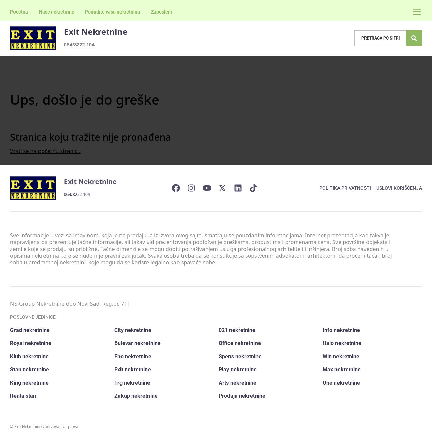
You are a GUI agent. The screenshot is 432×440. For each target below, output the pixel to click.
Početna (19, 12)
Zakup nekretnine (136, 396)
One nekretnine (341, 383)
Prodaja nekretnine (242, 396)
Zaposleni (161, 12)
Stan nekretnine (29, 369)
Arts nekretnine (237, 383)
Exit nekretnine (132, 369)
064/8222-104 (79, 44)
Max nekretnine (342, 369)
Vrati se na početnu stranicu (45, 151)
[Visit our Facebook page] (179, 188)
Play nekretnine (238, 369)
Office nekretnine (240, 343)
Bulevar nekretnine (137, 343)
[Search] (414, 38)
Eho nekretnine (132, 356)
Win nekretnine (341, 356)
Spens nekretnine (240, 356)
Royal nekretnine (30, 343)
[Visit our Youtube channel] (210, 188)
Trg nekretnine (132, 383)
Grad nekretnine (30, 330)
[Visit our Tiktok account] (256, 188)
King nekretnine (29, 383)
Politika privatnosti (345, 188)
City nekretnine (132, 330)
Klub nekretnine (29, 356)
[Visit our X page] (225, 188)
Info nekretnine (341, 330)
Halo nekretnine (342, 343)
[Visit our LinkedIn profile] (241, 188)
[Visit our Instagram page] (194, 188)
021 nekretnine (237, 330)
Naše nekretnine (56, 12)
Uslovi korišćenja (399, 188)
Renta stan (23, 396)
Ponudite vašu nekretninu (112, 12)
